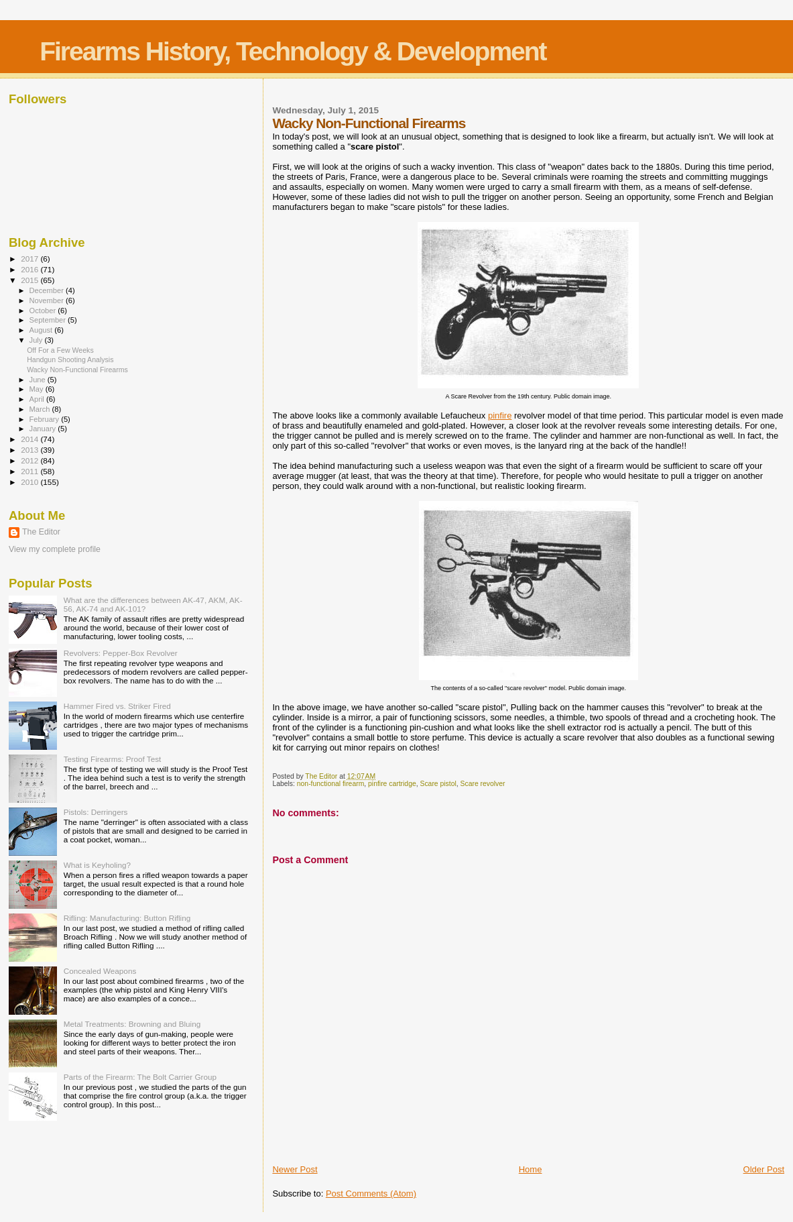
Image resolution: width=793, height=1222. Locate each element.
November (47, 300)
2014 (30, 439)
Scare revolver (483, 783)
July (37, 340)
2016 (30, 269)
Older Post (763, 1169)
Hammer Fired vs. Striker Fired (117, 706)
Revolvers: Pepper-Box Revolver (121, 653)
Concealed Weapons (100, 970)
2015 (30, 280)
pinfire (499, 415)
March (40, 409)
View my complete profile (55, 549)
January (43, 429)
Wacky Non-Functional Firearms (77, 370)
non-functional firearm (331, 783)
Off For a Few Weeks (60, 350)
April (37, 399)
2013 (30, 449)
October (43, 311)
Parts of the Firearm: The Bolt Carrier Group (140, 1076)
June (38, 380)
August (42, 330)
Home (530, 1169)
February (45, 419)
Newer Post (294, 1169)
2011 (30, 471)
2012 (30, 460)
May (37, 389)
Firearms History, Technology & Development (293, 51)
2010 (30, 482)
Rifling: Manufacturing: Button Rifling (127, 917)
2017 (30, 258)
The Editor (41, 532)
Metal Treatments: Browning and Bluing (132, 1023)
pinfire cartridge (392, 783)
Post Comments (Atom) (371, 1193)
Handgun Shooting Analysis (70, 359)
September (48, 320)
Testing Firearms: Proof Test (113, 759)
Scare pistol (438, 783)
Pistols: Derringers (96, 812)
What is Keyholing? (97, 864)
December (47, 290)
